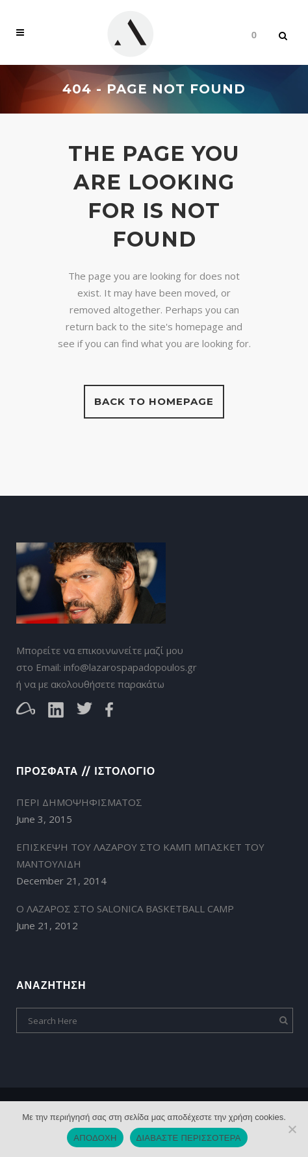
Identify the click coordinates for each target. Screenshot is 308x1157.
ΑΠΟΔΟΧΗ (94, 1138)
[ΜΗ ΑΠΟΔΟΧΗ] (291, 1129)
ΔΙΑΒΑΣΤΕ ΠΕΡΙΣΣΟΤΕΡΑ (188, 1138)
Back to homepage (154, 401)
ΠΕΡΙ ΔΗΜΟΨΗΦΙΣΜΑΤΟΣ (79, 802)
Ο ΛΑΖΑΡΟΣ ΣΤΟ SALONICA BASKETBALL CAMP (125, 908)
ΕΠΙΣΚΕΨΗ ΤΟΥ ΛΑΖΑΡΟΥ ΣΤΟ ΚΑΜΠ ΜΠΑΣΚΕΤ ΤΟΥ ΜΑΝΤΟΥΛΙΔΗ (140, 855)
